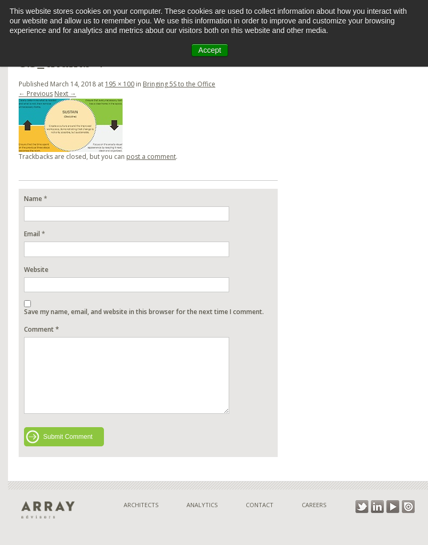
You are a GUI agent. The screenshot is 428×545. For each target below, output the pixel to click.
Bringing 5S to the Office (179, 84)
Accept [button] (209, 50)
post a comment (151, 156)
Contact (259, 505)
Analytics (202, 505)
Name (33, 198)
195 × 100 (119, 84)
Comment (41, 329)
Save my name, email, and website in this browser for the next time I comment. (144, 311)
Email (32, 233)
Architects (141, 505)
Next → (65, 93)
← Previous (36, 93)
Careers (314, 505)
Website (36, 269)
